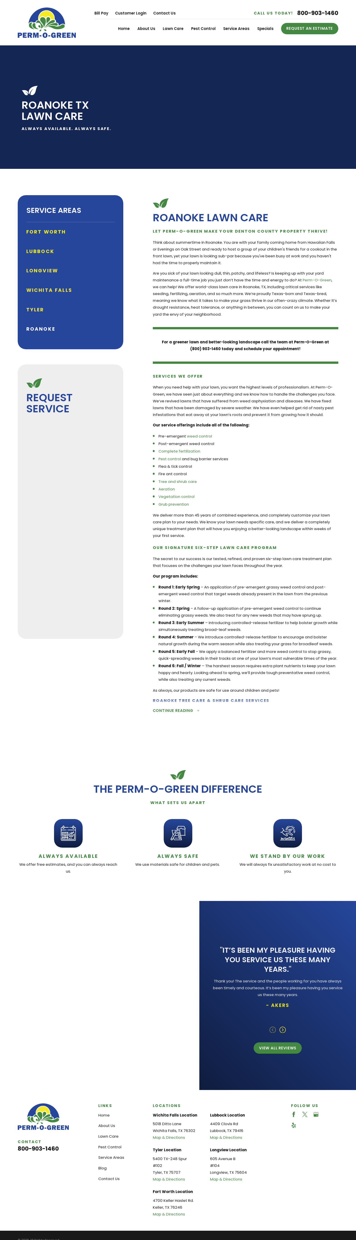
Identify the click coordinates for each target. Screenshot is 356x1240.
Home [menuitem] (124, 28)
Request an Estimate (309, 28)
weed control (199, 436)
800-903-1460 (317, 13)
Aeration (166, 489)
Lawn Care (108, 1136)
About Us (106, 1125)
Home (104, 1115)
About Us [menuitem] (146, 28)
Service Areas (111, 1157)
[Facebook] (293, 1114)
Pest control (169, 459)
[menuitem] (70, 232)
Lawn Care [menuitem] (173, 28)
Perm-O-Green (317, 280)
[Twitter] (304, 1114)
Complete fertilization (179, 451)
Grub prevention (173, 504)
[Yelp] (293, 1125)
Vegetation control (176, 496)
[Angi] (327, 1114)
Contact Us (164, 13)
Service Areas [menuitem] (236, 28)
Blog (102, 1168)
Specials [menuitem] (265, 28)
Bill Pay (101, 13)
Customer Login (130, 13)
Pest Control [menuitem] (203, 28)
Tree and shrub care (177, 481)
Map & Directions (169, 1137)
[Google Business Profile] (316, 1114)
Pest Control (109, 1147)
